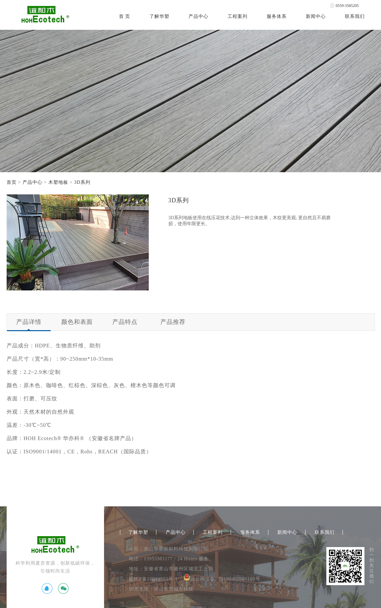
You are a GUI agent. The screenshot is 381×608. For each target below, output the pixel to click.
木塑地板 (58, 182)
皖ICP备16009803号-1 (153, 579)
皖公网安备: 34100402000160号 (222, 579)
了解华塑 (159, 16)
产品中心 (198, 16)
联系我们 (355, 16)
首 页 (125, 16)
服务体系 (277, 16)
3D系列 (82, 182)
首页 (12, 182)
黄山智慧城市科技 (173, 588)
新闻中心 (316, 16)
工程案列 (237, 16)
